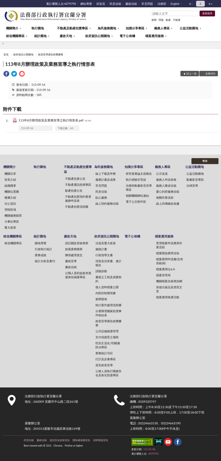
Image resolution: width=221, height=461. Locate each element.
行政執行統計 (43, 249)
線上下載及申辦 (105, 173)
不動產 (176, 19)
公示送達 (162, 173)
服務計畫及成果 (105, 179)
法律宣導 (192, 185)
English (175, 3)
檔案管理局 (163, 275)
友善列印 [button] (210, 73)
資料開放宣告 (100, 440)
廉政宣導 (71, 261)
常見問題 (147, 3)
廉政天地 (66, 36)
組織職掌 (10, 185)
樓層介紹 (10, 197)
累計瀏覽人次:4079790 (61, 3)
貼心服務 (101, 197)
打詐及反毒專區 (105, 359)
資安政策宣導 (104, 365)
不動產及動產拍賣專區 (72, 28)
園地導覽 (40, 243)
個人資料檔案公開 (107, 287)
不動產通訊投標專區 (78, 184)
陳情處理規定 (73, 255)
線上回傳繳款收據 (167, 203)
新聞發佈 (101, 299)
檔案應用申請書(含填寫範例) (169, 261)
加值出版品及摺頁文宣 (169, 289)
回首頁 (100, 3)
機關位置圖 (11, 191)
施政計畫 (101, 249)
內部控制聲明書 (105, 293)
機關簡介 (12, 28)
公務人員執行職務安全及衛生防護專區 (108, 373)
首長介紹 (10, 179)
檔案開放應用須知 (167, 253)
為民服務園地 (107, 28)
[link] (6, 74)
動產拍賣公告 (73, 190)
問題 (161, 19)
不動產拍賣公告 (75, 178)
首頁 (5, 54)
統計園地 (40, 36)
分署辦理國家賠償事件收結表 (108, 313)
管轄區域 (10, 209)
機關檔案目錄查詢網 (169, 281)
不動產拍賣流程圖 (76, 206)
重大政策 (10, 227)
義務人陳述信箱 (166, 185)
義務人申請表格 (166, 179)
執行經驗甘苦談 (136, 179)
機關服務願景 (13, 215)
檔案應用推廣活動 (167, 297)
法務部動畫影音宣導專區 (139, 187)
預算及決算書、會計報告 (108, 263)
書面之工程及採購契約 (108, 279)
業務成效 (40, 255)
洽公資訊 (10, 203)
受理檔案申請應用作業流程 (169, 245)
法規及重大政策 (105, 243)
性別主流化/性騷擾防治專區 (107, 345)
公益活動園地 (189, 28)
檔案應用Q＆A (165, 269)
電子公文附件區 (136, 201)
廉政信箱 (131, 3)
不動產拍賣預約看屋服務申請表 (78, 198)
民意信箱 (115, 3)
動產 (168, 19)
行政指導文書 (104, 255)
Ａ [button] (200, 3)
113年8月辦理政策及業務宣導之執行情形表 (50, 64)
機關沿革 (10, 173)
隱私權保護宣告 (81, 440)
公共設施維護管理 (107, 331)
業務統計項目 (104, 353)
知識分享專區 (135, 28)
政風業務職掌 (73, 249)
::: (3, 2)
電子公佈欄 (127, 36)
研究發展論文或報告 (139, 173)
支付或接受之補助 (107, 337)
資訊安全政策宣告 (60, 440)
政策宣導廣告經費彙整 (50, 54)
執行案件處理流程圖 (108, 305)
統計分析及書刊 (45, 261)
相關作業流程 (164, 197)
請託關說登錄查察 (76, 243)
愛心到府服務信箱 (167, 191)
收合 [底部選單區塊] (204, 160)
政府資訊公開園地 (97, 36)
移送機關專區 (15, 36)
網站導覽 (86, 3)
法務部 (161, 3)
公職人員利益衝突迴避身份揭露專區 (78, 275)
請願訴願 (101, 271)
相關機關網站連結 (137, 195)
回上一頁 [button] (191, 73)
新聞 (153, 19)
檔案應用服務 (154, 36)
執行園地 (37, 28)
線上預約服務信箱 (107, 203)
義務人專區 (162, 28)
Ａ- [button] (191, 3)
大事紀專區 (11, 221)
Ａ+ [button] (210, 3)
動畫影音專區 (195, 179)
